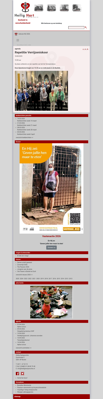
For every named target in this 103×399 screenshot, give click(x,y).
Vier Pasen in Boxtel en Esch (26, 271)
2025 (17, 278)
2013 (66, 278)
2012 (70, 278)
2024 (21, 278)
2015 (58, 278)
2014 (62, 278)
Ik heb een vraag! (22, 256)
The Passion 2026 (23, 267)
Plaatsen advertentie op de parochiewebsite (31, 387)
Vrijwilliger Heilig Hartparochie (27, 390)
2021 (34, 278)
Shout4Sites (20, 45)
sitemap (17, 396)
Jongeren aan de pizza (24, 269)
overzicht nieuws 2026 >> (24, 275)
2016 (54, 278)
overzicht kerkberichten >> (24, 137)
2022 (29, 278)
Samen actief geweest (24, 262)
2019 (42, 278)
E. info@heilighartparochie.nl (25, 368)
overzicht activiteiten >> (23, 348)
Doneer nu (51, 248)
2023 (25, 278)
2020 (38, 278)
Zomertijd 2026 (22, 265)
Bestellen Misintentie (24, 385)
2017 (50, 278)
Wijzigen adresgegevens (25, 392)
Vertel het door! (22, 378)
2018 (46, 278)
